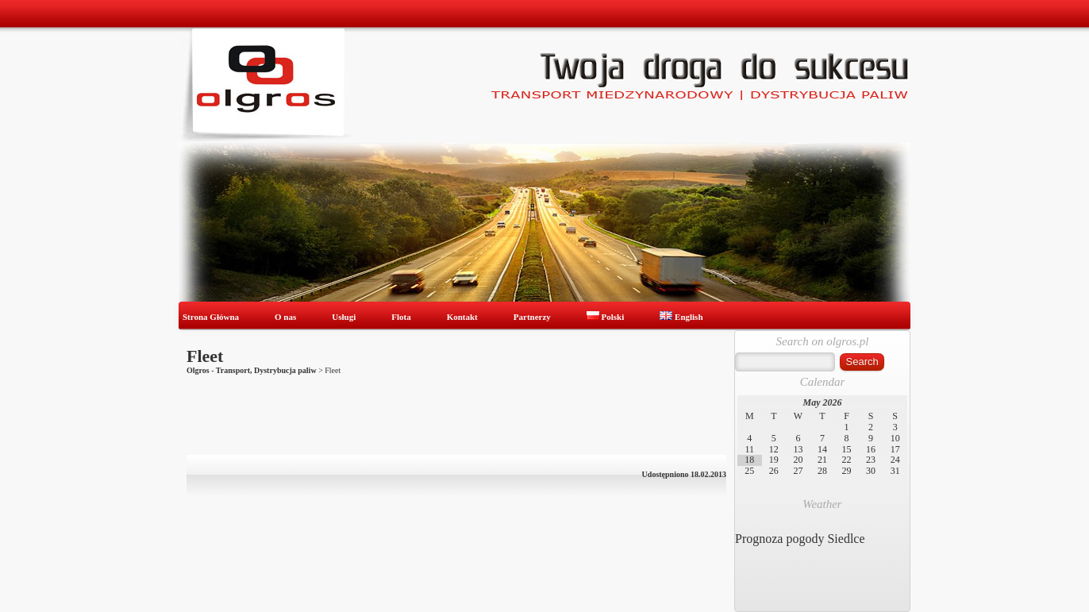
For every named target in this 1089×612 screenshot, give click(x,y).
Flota (400, 316)
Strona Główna (211, 316)
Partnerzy (532, 316)
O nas (285, 316)
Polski (605, 316)
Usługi (344, 316)
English (681, 316)
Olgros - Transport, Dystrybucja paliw (252, 370)
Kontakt (462, 316)
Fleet (205, 356)
